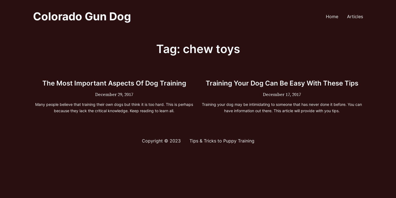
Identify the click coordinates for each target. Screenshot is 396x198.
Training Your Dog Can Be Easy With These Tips (282, 83)
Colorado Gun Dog (82, 16)
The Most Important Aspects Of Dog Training (114, 83)
